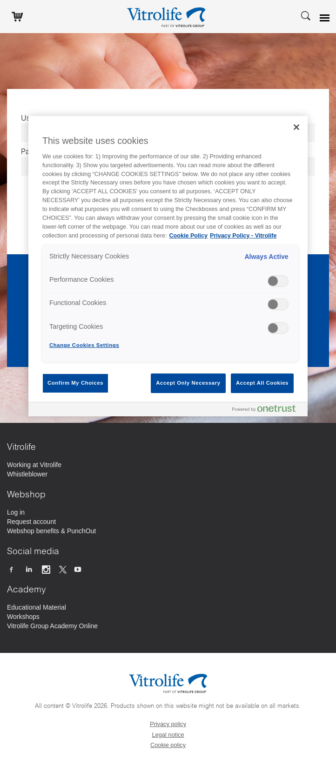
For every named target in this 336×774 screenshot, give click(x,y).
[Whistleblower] (27, 474)
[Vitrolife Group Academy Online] (52, 626)
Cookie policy (168, 744)
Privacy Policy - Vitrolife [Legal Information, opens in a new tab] (243, 235)
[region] (168, 266)
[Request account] (31, 521)
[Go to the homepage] (168, 16)
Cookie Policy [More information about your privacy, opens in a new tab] (188, 235)
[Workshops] (23, 616)
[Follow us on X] (63, 569)
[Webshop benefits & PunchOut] (51, 531)
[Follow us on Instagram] (47, 569)
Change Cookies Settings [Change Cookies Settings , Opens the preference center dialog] (84, 345)
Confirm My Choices (75, 383)
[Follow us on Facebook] (12, 569)
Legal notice (168, 734)
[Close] (296, 127)
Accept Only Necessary (188, 383)
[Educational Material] (36, 607)
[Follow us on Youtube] (79, 569)
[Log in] (16, 512)
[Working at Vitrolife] (34, 464)
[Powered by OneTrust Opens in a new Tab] (267, 410)
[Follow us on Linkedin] (29, 569)
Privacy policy (168, 723)
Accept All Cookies (262, 383)
